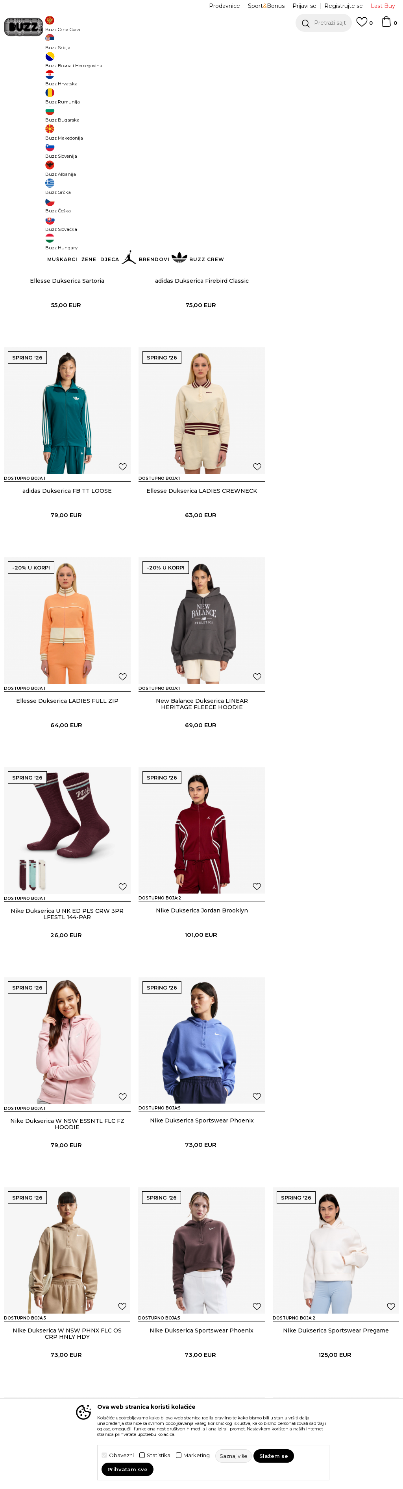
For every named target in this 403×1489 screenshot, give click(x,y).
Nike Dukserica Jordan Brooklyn (201, 758)
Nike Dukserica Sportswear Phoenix (67, 968)
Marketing (196, 1455)
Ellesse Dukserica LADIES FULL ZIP (201, 548)
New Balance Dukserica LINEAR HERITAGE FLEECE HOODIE (336, 551)
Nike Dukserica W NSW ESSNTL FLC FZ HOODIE (336, 761)
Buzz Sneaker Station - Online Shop (45, 63)
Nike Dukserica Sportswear (201, 1178)
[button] (324, 23)
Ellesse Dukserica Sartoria (67, 338)
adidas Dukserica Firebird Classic (201, 338)
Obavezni (121, 1455)
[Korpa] (389, 25)
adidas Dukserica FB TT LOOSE (336, 338)
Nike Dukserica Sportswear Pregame (67, 1178)
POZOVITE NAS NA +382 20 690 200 (185, 43)
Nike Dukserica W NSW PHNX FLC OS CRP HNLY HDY (201, 971)
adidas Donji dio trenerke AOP (201, 1387)
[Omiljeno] (364, 25)
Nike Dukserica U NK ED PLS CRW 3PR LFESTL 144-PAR (67, 761)
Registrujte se (343, 5)
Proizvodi (102, 63)
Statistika (158, 1455)
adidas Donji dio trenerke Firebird (336, 1387)
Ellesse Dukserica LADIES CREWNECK (67, 548)
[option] (201, 43)
